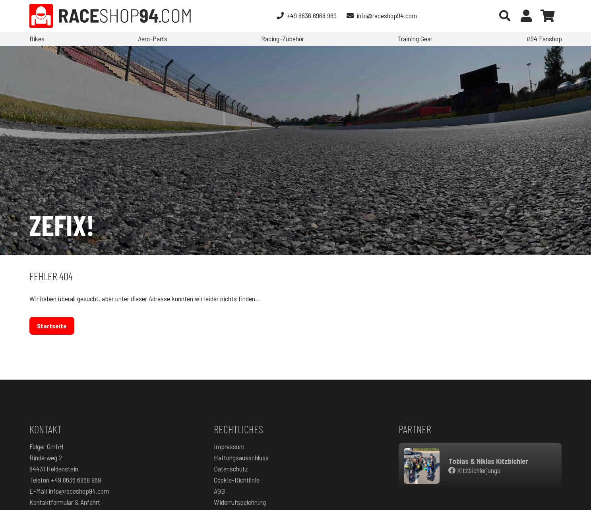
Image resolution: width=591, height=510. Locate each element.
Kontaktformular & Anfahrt (64, 502)
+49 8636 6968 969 (76, 479)
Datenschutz (231, 468)
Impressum (229, 446)
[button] (505, 16)
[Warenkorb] (548, 16)
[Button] (526, 15)
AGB (219, 491)
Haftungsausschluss (241, 457)
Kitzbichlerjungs (474, 470)
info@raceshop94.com (78, 491)
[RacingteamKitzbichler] (422, 466)
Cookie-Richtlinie (237, 479)
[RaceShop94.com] (110, 16)
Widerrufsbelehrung (240, 502)
